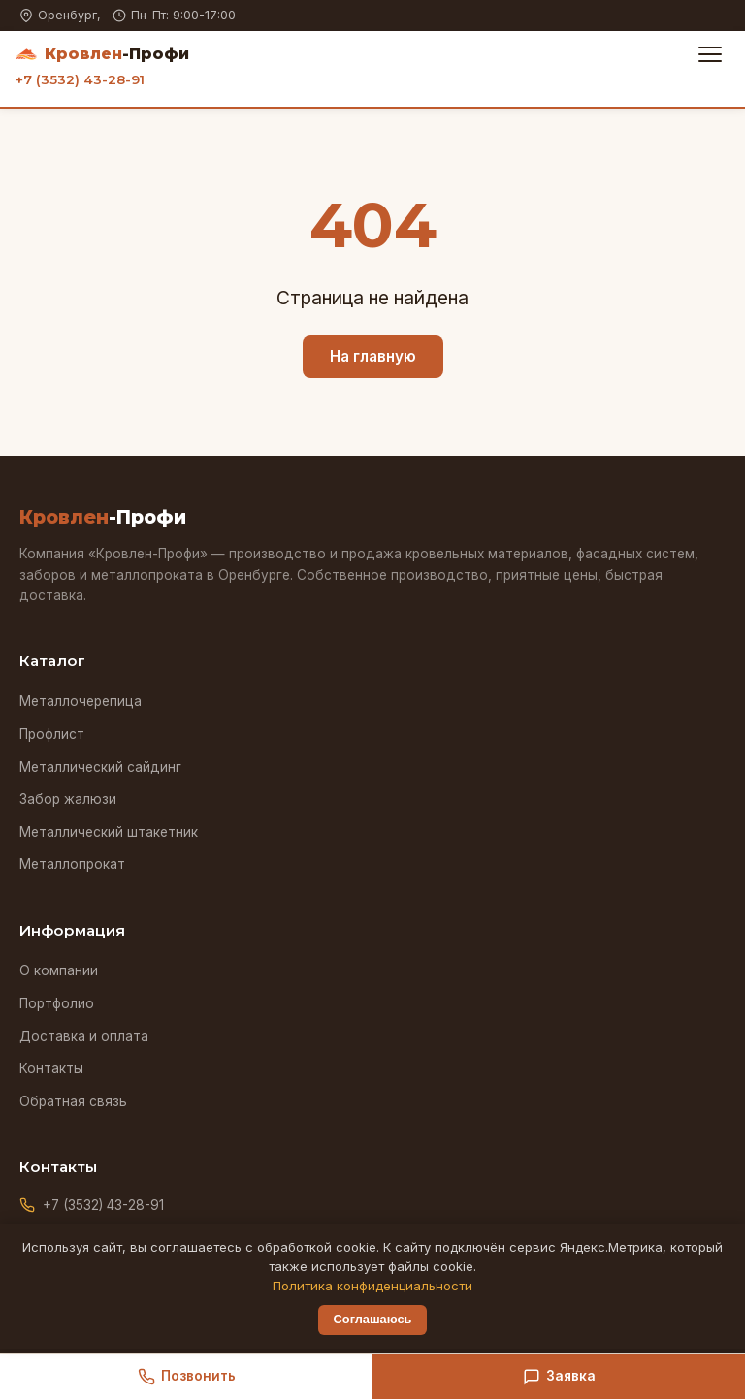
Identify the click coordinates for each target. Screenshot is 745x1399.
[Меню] (710, 54)
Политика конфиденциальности (372, 1285)
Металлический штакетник (108, 832)
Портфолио (56, 1003)
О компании (58, 970)
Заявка (559, 1376)
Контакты (51, 1068)
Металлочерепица (80, 701)
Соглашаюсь (373, 1319)
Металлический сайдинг (100, 767)
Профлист (51, 734)
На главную (373, 356)
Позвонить (187, 1376)
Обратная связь (73, 1101)
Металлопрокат (72, 864)
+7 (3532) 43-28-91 (80, 79)
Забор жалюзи (67, 799)
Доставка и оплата (83, 1036)
